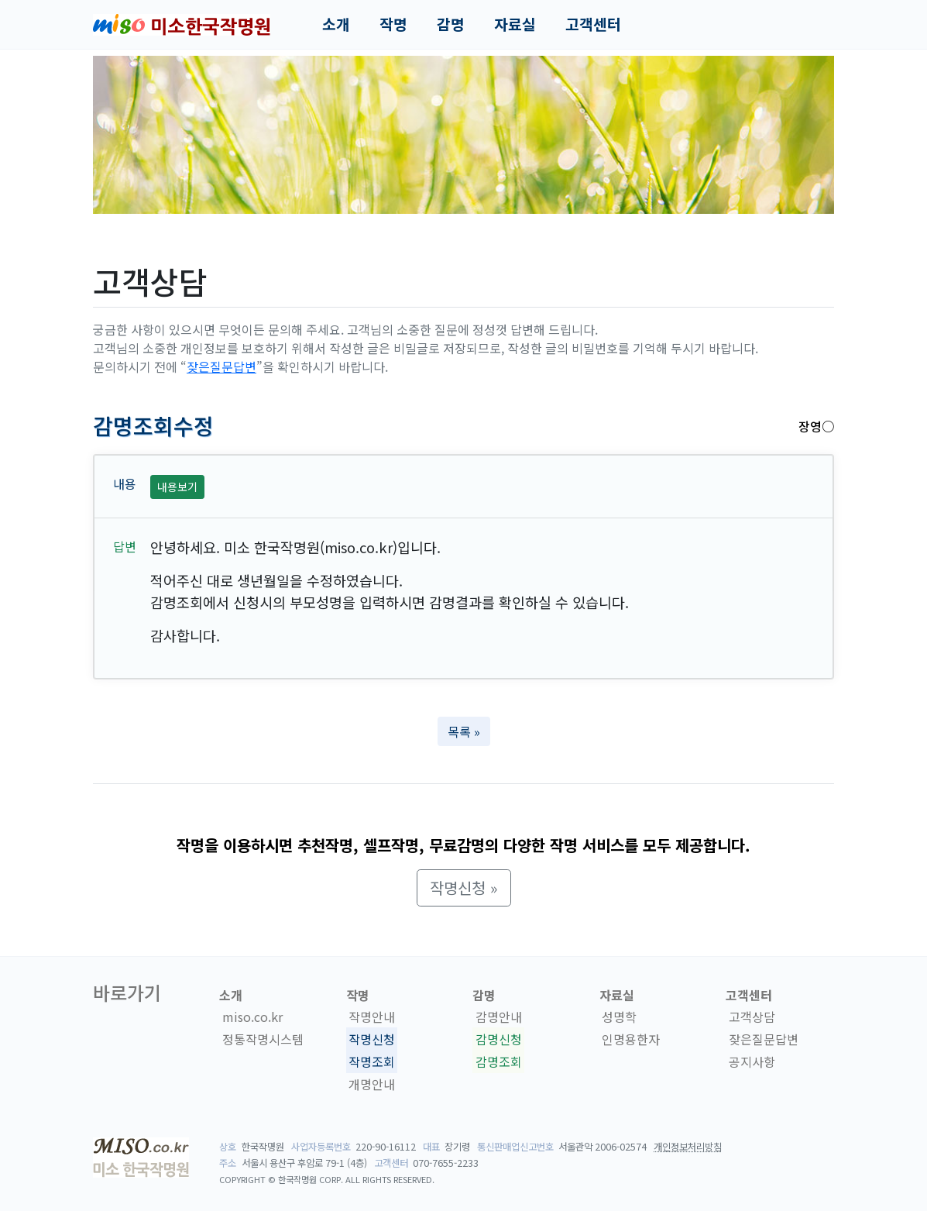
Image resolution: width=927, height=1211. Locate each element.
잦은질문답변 (221, 366)
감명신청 (499, 1039)
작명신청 (371, 1039)
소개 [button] (336, 24)
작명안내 (371, 1017)
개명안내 (371, 1084)
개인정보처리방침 (688, 1147)
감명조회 (499, 1061)
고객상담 (752, 1017)
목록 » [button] (464, 731)
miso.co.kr (252, 1017)
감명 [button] (451, 24)
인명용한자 (631, 1039)
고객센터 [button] (593, 24)
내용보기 (177, 486)
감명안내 (499, 1017)
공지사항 (752, 1061)
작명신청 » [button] (464, 887)
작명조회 (371, 1061)
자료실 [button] (515, 24)
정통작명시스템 (263, 1039)
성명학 (619, 1017)
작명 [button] (393, 24)
